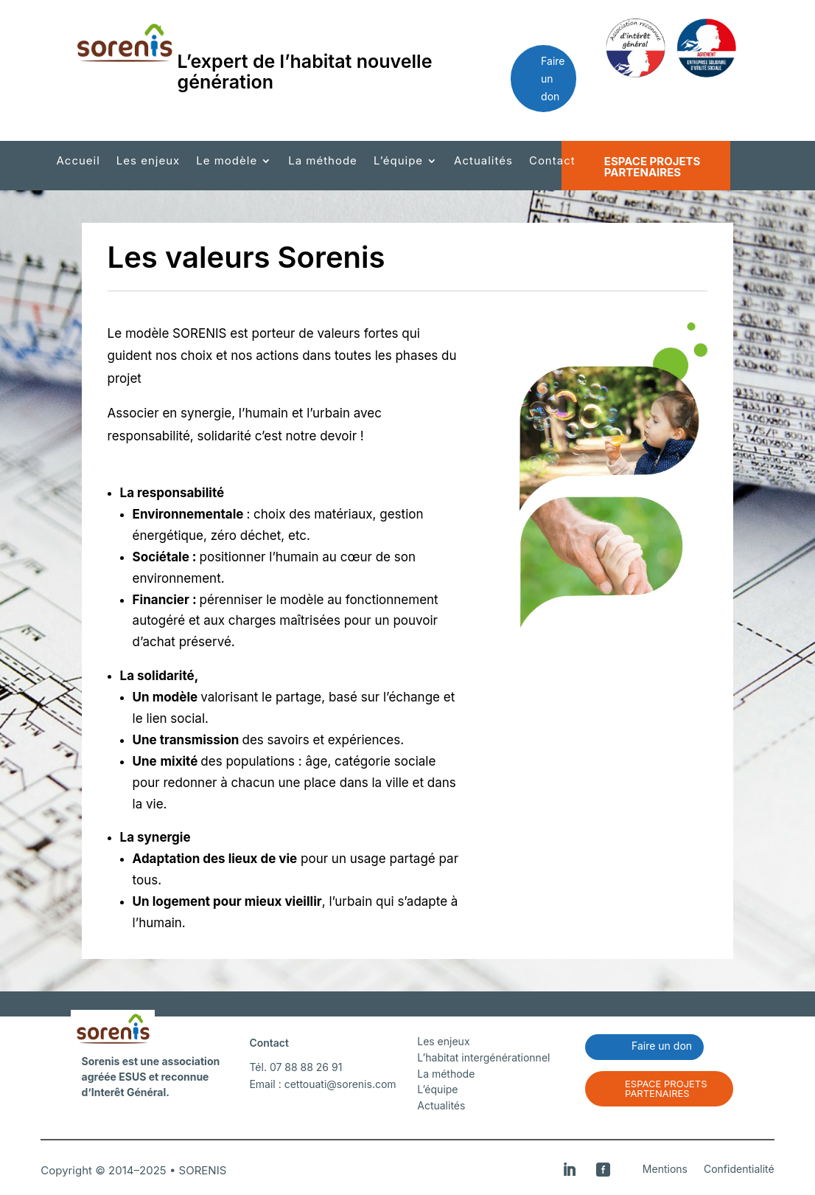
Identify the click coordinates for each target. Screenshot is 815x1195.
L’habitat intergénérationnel (483, 1057)
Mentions (665, 1170)
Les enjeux (148, 161)
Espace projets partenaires (652, 166)
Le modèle (226, 161)
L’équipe (398, 161)
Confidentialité (739, 1170)
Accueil (77, 161)
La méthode (322, 161)
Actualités (483, 161)
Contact (552, 161)
